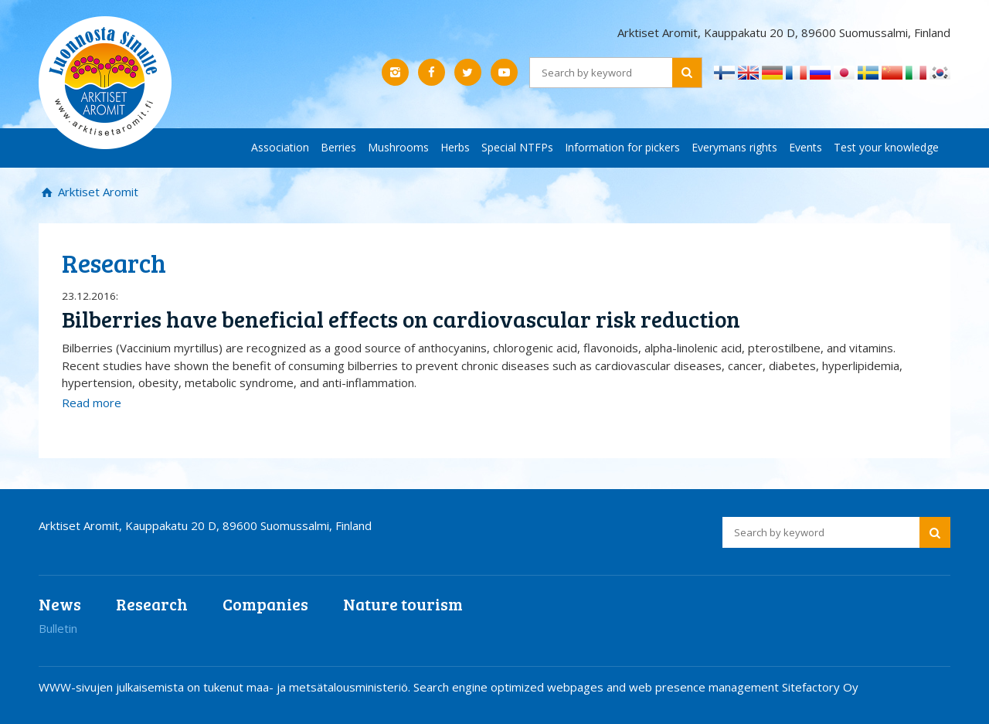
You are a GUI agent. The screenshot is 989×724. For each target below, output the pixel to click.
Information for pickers (622, 147)
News (60, 604)
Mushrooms (398, 147)
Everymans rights (734, 147)
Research (152, 604)
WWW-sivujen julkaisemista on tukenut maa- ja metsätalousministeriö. (226, 687)
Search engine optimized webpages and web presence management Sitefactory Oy (635, 687)
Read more (91, 402)
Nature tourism (403, 604)
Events (805, 147)
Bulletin (58, 628)
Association (280, 147)
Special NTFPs (517, 147)
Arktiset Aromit (96, 191)
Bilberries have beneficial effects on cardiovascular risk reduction (401, 319)
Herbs (455, 147)
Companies (265, 604)
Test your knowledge (886, 147)
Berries (338, 147)
